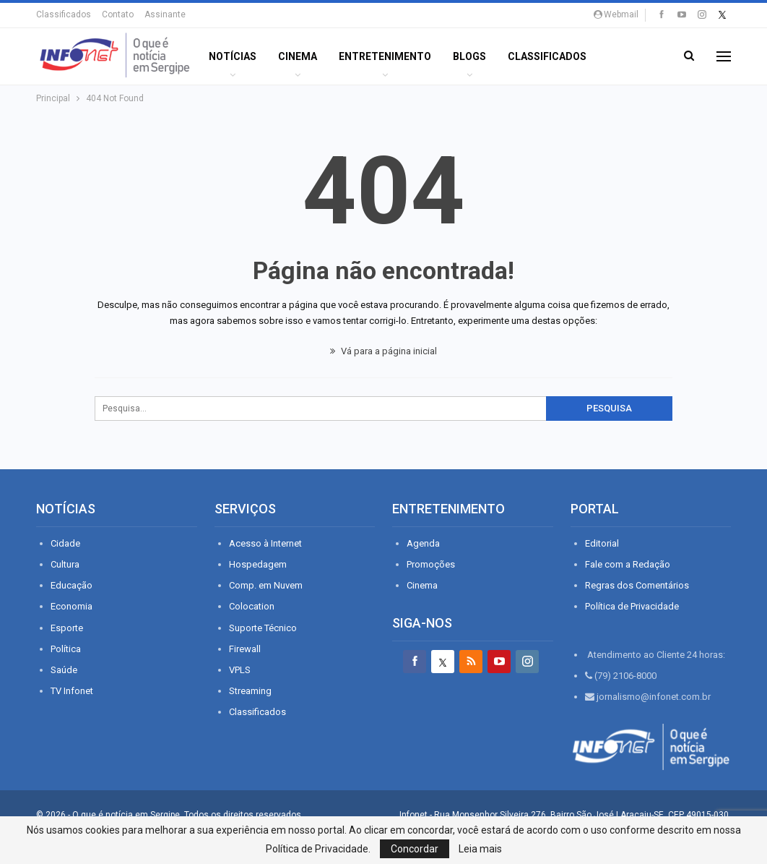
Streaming (250, 690)
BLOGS (469, 56)
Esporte (67, 628)
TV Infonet (72, 690)
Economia (71, 606)
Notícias (232, 56)
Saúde (64, 669)
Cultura (65, 564)
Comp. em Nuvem (266, 585)
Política (66, 648)
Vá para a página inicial (383, 351)
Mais (620, 56)
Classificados (63, 14)
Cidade (65, 543)
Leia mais (480, 849)
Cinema (297, 56)
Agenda (423, 543)
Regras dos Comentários (637, 585)
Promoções (431, 564)
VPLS (240, 669)
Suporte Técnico (263, 628)
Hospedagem (258, 564)
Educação (71, 585)
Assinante (165, 14)
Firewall (245, 648)
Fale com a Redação (627, 564)
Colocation (251, 606)
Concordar (414, 849)
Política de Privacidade (632, 606)
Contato (118, 14)
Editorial (602, 543)
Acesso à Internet (265, 543)
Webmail (616, 14)
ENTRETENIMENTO (385, 56)
